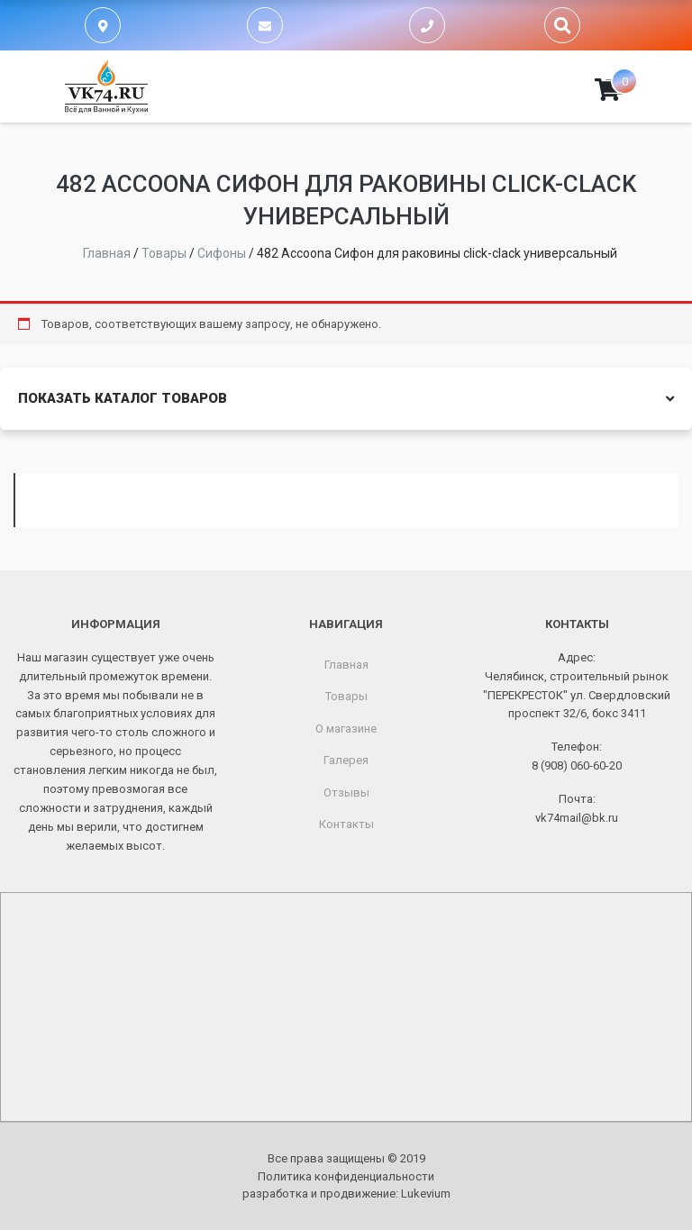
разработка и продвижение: (346, 1193)
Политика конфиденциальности (346, 1176)
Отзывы (346, 792)
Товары (346, 696)
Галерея (346, 760)
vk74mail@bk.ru (576, 818)
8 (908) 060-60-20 (577, 765)
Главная (346, 664)
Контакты (346, 824)
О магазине (346, 728)
